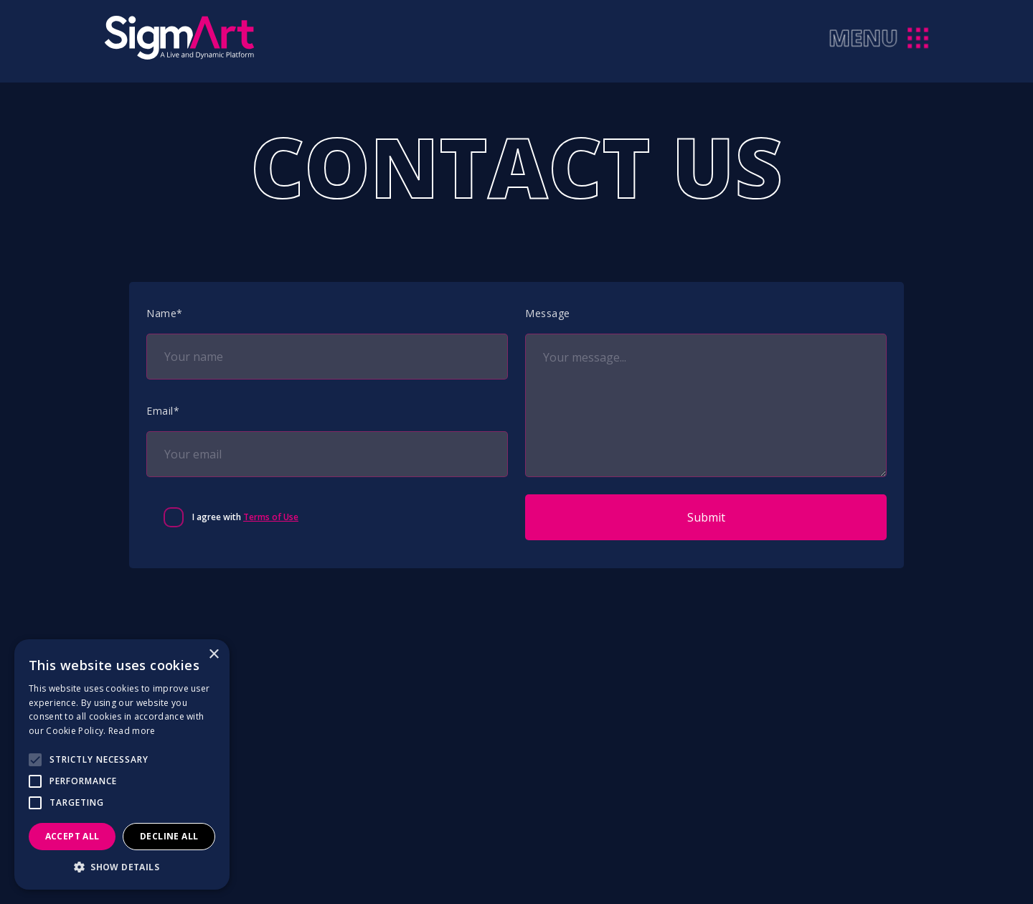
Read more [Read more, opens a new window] (132, 731)
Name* (164, 313)
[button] (122, 867)
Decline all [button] (169, 836)
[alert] (122, 764)
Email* (162, 411)
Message (547, 313)
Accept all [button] (72, 836)
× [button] (213, 654)
